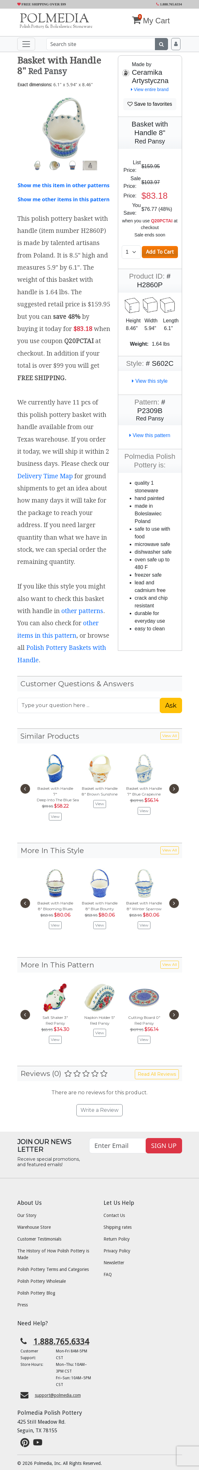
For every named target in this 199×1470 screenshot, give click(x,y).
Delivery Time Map (45, 476)
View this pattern (149, 435)
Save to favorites (149, 104)
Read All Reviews (157, 1074)
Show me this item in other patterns (64, 185)
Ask (171, 705)
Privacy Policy (116, 1250)
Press (22, 1304)
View (55, 816)
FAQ (107, 1274)
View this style (150, 381)
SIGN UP (163, 1145)
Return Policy (116, 1239)
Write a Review (99, 1110)
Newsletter (113, 1262)
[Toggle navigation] (26, 44)
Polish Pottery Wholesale (41, 1281)
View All (169, 735)
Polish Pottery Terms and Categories (53, 1269)
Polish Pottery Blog (36, 1293)
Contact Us (114, 1215)
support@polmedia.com (58, 1395)
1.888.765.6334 (169, 4)
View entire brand (150, 89)
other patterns (82, 611)
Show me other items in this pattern (64, 199)
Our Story (26, 1215)
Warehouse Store (34, 1227)
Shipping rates (117, 1227)
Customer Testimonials (39, 1239)
